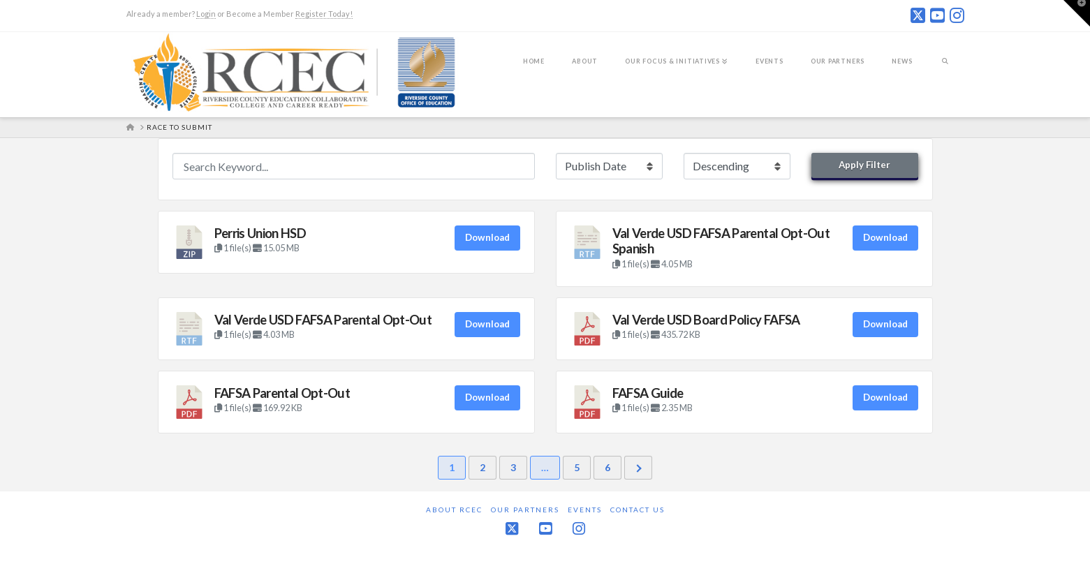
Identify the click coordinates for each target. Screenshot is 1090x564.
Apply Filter (864, 164)
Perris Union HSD (260, 233)
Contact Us (637, 509)
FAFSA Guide (648, 393)
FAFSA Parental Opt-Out (282, 393)
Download (487, 237)
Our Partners (525, 509)
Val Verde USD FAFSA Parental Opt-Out (323, 319)
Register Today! (324, 13)
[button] (1076, 13)
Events (585, 509)
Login (206, 13)
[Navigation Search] (945, 70)
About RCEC (454, 509)
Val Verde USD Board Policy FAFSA (706, 319)
